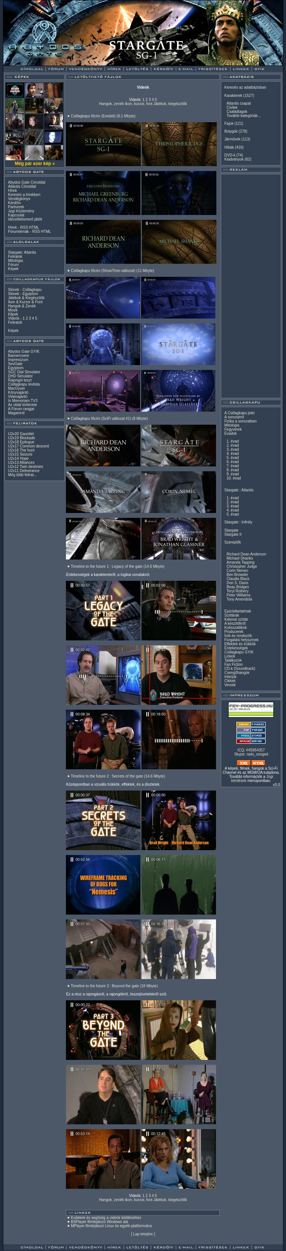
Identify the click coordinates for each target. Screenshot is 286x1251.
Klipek (13, 314)
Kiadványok (234, 159)
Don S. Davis (237, 583)
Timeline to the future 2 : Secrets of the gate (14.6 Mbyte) (118, 776)
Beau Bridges (237, 587)
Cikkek (229, 681)
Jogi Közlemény (21, 211)
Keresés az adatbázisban (245, 87)
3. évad (232, 449)
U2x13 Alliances (21, 462)
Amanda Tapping (240, 562)
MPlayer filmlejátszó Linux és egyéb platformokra (111, 1226)
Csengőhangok (236, 673)
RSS (24, 227)
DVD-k (229, 155)
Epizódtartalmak (237, 611)
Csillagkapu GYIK (238, 652)
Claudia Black (237, 579)
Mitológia (15, 261)
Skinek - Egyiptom (23, 294)
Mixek (13, 310)
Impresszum (18, 360)
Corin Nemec (237, 571)
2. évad (232, 445)
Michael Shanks (239, 558)
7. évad (232, 466)
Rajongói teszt (19, 380)
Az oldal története (22, 405)
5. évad (232, 458)
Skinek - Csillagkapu (25, 290)
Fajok (228, 123)
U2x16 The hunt (21, 450)
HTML (34, 227)
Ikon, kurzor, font (138, 104)
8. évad (232, 470)
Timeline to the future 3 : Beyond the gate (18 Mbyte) (114, 986)
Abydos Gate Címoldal (26, 182)
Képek (13, 269)
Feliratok (15, 256)
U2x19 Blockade (21, 438)
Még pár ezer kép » (35, 163)
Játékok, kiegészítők (170, 104)
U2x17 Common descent (28, 446)
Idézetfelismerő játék (25, 219)
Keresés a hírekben (24, 195)
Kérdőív (14, 203)
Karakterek (233, 96)
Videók (13, 318)
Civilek (231, 107)
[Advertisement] (251, 286)
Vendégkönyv (19, 199)
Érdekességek (236, 648)
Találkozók (233, 660)
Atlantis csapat (238, 103)
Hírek (12, 191)
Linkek (229, 656)
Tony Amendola (239, 599)
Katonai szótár (236, 619)
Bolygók (231, 131)
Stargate (231, 530)
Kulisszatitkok (235, 628)
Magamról (16, 413)
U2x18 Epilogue (21, 442)
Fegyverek (233, 429)
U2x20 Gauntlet (21, 434)
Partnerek (16, 207)
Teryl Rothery (237, 591)
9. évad (232, 474)
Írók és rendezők (238, 636)
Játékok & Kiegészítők (26, 298)
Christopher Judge (241, 566)
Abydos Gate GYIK (23, 351)
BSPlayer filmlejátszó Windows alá (99, 1222)
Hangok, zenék (111, 104)
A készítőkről (234, 623)
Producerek (233, 632)
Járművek (232, 139)
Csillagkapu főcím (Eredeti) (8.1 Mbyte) (103, 116)
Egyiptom (15, 368)
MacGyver (16, 388)
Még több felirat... (22, 475)
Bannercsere (18, 356)
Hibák (229, 147)
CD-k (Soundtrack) (239, 668)
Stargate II (232, 534)
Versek (230, 685)
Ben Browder (237, 575)
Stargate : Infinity (238, 522)
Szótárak (231, 615)
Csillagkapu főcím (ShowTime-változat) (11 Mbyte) (112, 271)
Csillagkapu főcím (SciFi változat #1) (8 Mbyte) (109, 419)
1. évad (232, 441)
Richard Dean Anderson (246, 554)
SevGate (15, 364)
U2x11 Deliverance (23, 471)
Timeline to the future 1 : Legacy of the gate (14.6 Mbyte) (117, 566)
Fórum (13, 265)
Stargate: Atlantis (22, 252)
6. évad (232, 462)
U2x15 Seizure (20, 454)
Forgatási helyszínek (241, 640)
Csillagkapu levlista (23, 384)
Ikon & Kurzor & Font (25, 302)
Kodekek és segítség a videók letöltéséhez (106, 1218)
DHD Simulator (20, 376)
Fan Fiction (233, 664)
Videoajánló (17, 397)
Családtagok (236, 112)
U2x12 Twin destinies (25, 467)
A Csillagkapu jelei (239, 413)
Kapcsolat (16, 215)
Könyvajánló (18, 392)
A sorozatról (234, 417)
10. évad (233, 478)
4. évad (232, 454)
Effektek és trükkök (239, 644)
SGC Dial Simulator (24, 372)
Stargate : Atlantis (238, 490)
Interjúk (230, 677)
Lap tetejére (143, 1234)
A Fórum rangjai (21, 409)
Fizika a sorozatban (240, 421)
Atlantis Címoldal (22, 186)
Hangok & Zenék (22, 306)
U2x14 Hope (18, 458)
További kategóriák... (243, 116)
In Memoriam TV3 (22, 401)
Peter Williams (238, 595)
